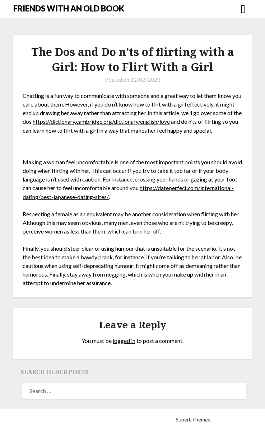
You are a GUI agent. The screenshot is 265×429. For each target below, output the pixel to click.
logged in (124, 339)
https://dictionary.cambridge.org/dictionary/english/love (102, 121)
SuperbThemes (193, 419)
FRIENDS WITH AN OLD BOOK (68, 8)
